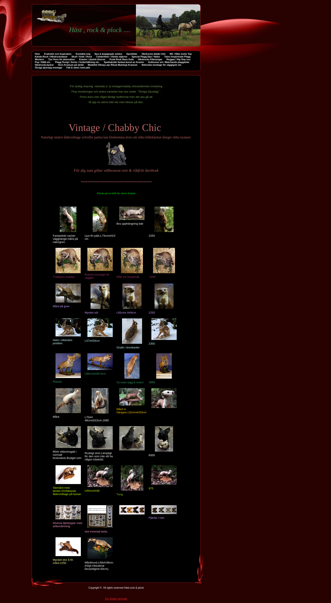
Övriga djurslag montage (48, 67)
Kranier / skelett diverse (92, 59)
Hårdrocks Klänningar (150, 59)
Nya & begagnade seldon (108, 54)
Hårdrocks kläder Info (154, 54)
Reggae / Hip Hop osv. (179, 59)
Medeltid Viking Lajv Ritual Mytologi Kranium (112, 65)
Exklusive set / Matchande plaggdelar (168, 62)
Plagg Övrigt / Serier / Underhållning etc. (77, 62)
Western (39, 59)
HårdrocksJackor (44, 65)
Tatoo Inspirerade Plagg (177, 56)
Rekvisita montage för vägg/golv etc (161, 65)
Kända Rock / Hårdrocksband (51, 56)
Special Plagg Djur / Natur (146, 56)
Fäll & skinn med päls (78, 67)
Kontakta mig (83, 54)
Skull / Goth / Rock (81, 56)
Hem (37, 54)
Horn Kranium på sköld (71, 65)
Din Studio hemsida (116, 599)
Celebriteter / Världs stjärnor (112, 56)
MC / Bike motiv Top (181, 54)
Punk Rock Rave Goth (122, 59)
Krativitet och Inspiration (58, 54)
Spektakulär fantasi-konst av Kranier (124, 62)
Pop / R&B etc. (43, 62)
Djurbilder (131, 54)
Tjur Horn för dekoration (61, 59)
